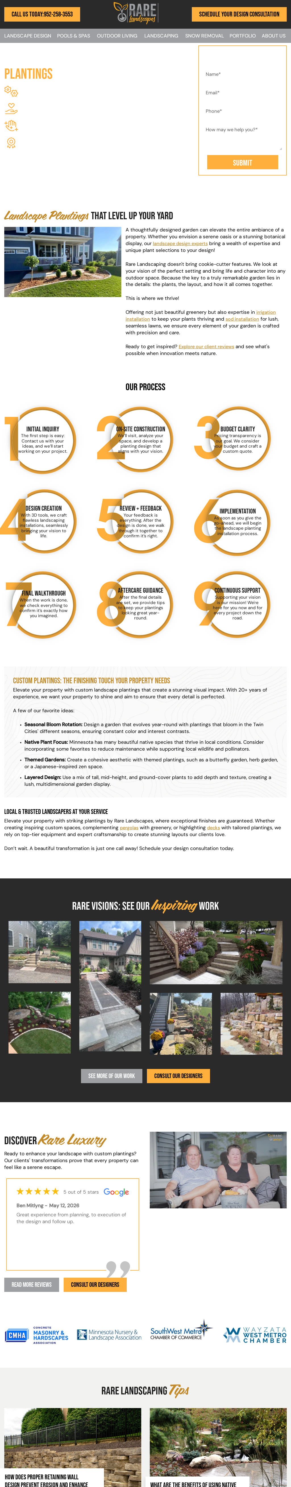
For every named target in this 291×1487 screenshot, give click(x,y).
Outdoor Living (117, 36)
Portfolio (243, 36)
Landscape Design (27, 36)
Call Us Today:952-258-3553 (42, 14)
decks (216, 828)
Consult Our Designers (180, 1076)
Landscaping (161, 36)
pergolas (130, 828)
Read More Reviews (33, 1285)
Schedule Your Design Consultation (239, 14)
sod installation (243, 319)
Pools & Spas (73, 36)
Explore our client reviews (208, 346)
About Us (274, 36)
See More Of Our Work (110, 1076)
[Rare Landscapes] (136, 23)
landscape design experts (183, 243)
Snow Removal (204, 36)
